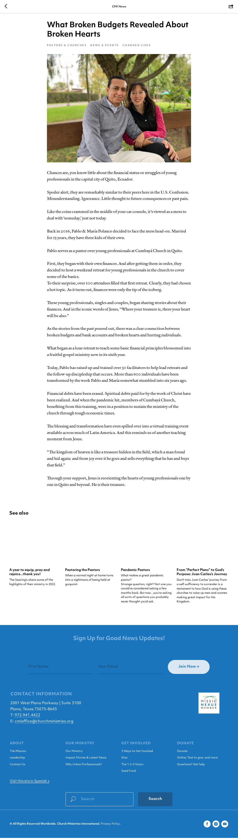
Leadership (17, 760)
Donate (182, 753)
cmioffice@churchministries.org (44, 723)
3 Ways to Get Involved (137, 753)
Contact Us (17, 766)
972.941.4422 (27, 717)
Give (124, 760)
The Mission (18, 753)
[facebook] (207, 826)
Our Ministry (74, 753)
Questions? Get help (191, 766)
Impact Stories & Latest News (86, 760)
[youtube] (224, 826)
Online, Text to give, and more (197, 760)
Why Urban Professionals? (84, 766)
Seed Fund (128, 773)
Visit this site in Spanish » (29, 783)
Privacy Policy (110, 826)
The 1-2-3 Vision (132, 766)
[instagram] (215, 826)
